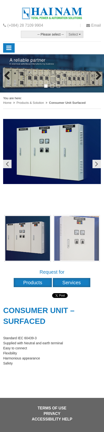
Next (97, 76)
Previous (7, 76)
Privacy (52, 414)
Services (71, 282)
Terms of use (51, 408)
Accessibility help (52, 419)
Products (32, 282)
